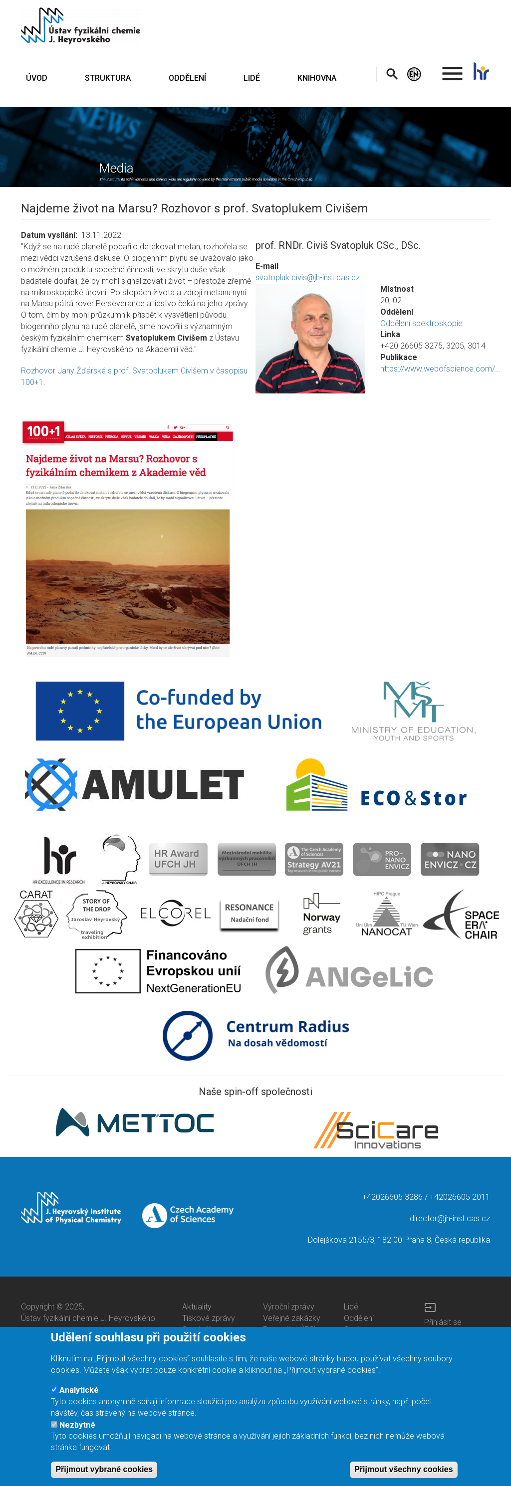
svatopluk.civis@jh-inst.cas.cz (308, 277)
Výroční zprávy (288, 1306)
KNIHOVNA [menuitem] (316, 78)
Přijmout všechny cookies (403, 1473)
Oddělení (359, 1318)
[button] (310, 338)
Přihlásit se (443, 1322)
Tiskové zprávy (208, 1318)
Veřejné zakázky (291, 1318)
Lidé (351, 1306)
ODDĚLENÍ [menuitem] (187, 78)
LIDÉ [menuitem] (252, 78)
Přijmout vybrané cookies (104, 1473)
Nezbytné (77, 1429)
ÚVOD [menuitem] (36, 78)
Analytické (79, 1394)
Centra (355, 1329)
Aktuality (197, 1306)
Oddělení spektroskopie (421, 323)
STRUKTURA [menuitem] (108, 78)
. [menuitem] (453, 69)
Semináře (199, 1329)
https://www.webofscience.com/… (440, 368)
